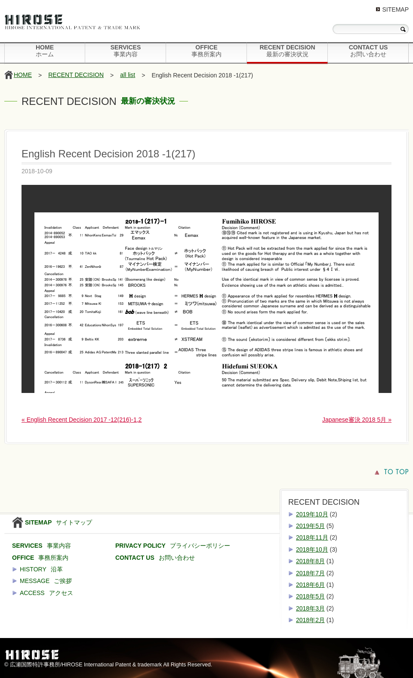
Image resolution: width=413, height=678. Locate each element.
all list (127, 74)
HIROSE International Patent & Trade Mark (75, 23)
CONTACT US (368, 51)
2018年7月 (310, 573)
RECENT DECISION (287, 51)
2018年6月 (310, 584)
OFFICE (206, 51)
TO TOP (396, 472)
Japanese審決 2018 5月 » (356, 419)
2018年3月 (310, 608)
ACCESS (46, 592)
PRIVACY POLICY (172, 545)
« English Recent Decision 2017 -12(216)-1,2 (82, 419)
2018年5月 (310, 596)
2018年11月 (312, 537)
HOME (44, 51)
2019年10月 (312, 514)
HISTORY (41, 569)
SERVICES (125, 51)
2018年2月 (310, 620)
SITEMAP (395, 9)
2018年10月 (312, 549)
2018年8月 (310, 561)
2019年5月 (310, 525)
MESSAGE (46, 580)
